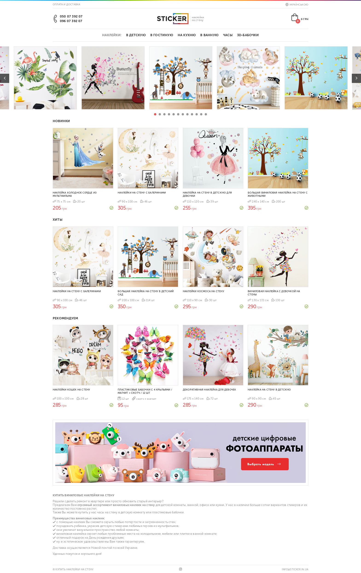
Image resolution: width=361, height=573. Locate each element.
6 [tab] (178, 114)
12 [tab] (206, 114)
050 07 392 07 (71, 16)
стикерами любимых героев (133, 526)
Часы (228, 35)
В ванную (209, 35)
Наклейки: (112, 35)
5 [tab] (173, 114)
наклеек (79, 522)
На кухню (187, 35)
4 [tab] (169, 114)
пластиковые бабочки (168, 512)
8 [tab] (187, 114)
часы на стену (107, 512)
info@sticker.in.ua (295, 569)
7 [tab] (183, 114)
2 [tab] (160, 114)
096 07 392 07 (71, 21)
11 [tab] (201, 114)
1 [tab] (155, 114)
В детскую (136, 35)
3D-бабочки (248, 35)
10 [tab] (196, 114)
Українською (296, 4)
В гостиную (161, 35)
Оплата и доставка (66, 4)
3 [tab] (164, 114)
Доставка (59, 547)
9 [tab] (192, 114)
